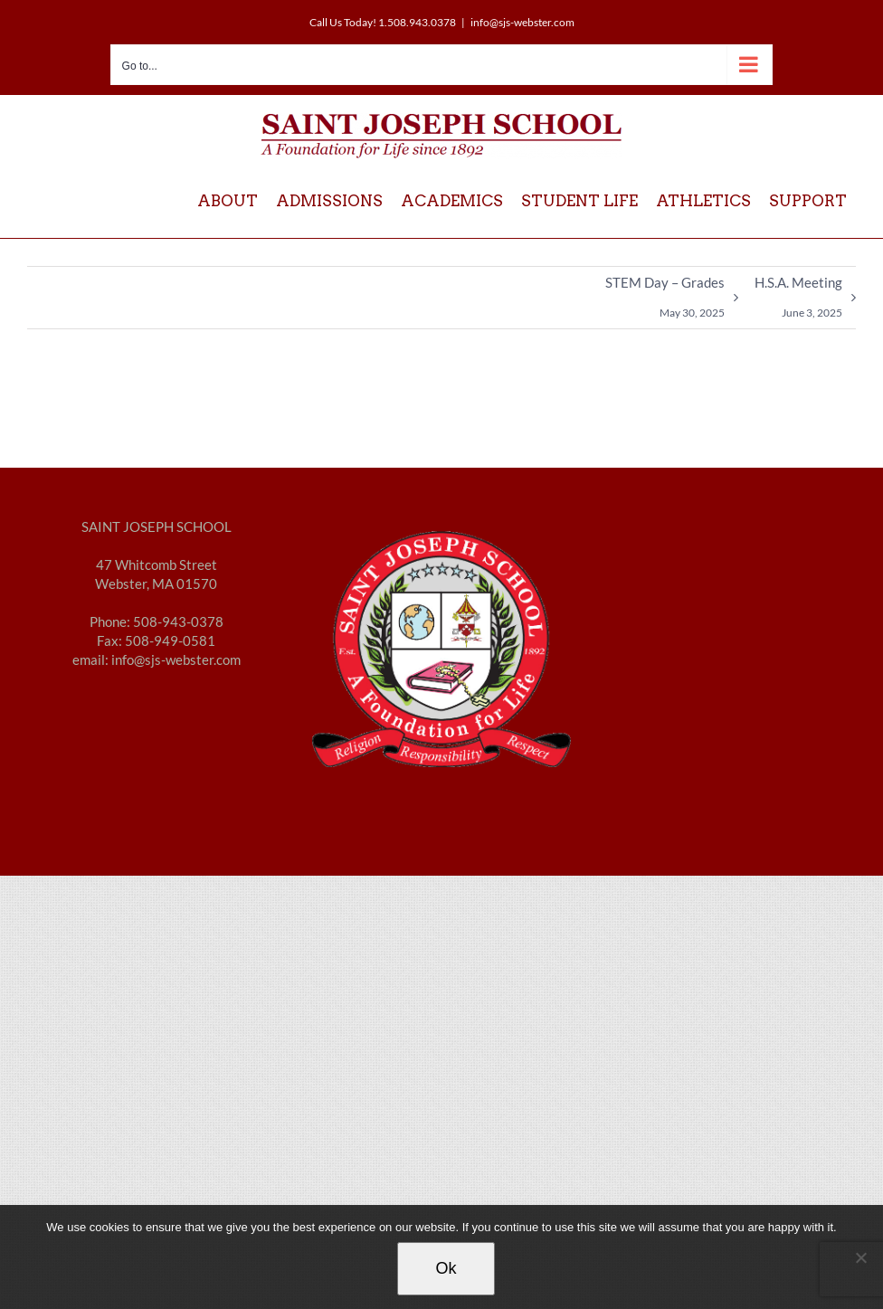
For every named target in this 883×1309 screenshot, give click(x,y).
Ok (445, 1268)
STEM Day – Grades (665, 301)
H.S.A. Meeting (798, 301)
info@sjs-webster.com (522, 22)
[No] (860, 1257)
